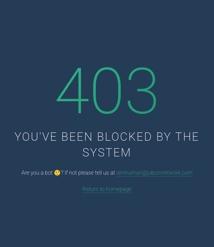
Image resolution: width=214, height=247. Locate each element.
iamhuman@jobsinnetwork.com (154, 173)
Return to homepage (107, 189)
